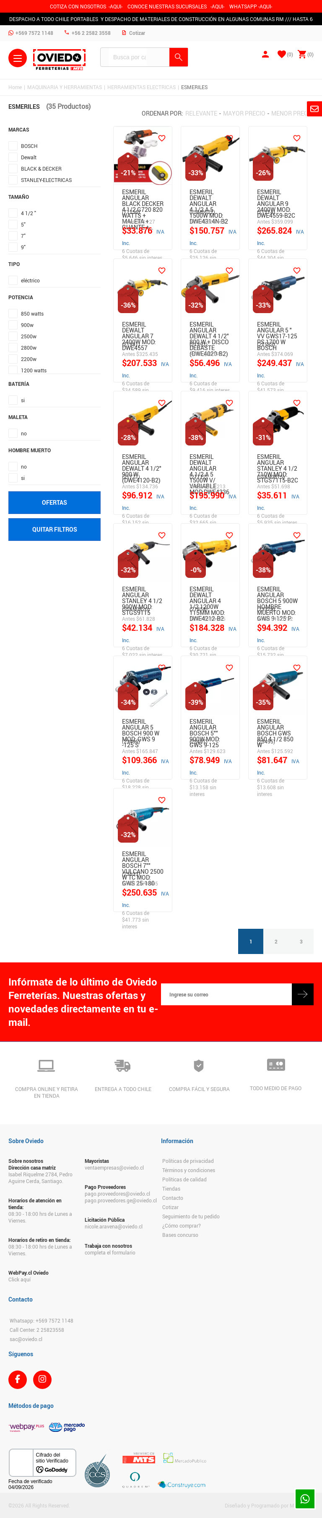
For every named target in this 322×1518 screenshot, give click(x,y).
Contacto (172, 1197)
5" (23, 224)
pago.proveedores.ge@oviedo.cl (119, 1200)
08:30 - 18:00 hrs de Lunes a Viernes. (40, 1217)
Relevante (201, 113)
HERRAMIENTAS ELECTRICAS (141, 87)
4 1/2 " (28, 213)
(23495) (266, 741)
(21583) (266, 344)
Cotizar (170, 1207)
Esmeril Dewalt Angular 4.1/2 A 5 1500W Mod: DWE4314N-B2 (209, 196)
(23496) (131, 741)
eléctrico (30, 280)
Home (15, 87)
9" (23, 247)
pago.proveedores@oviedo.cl (117, 1193)
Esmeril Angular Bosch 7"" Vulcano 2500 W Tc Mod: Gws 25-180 (143, 858)
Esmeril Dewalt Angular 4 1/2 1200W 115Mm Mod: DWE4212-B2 (207, 593)
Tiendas (171, 1188)
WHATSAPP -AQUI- (250, 6)
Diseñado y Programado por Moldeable (269, 1505)
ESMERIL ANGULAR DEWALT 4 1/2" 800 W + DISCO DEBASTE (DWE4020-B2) (209, 329)
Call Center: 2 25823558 (37, 1329)
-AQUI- (115, 6)
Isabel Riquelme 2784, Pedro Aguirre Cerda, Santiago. (40, 1177)
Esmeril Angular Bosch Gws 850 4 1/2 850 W (275, 726)
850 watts (32, 313)
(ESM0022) (202, 211)
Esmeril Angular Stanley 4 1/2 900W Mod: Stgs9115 (142, 593)
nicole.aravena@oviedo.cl (114, 1226)
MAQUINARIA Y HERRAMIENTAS (64, 87)
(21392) (199, 344)
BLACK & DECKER (41, 168)
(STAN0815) (271, 476)
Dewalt (28, 157)
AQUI (217, 6)
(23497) (199, 741)
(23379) (266, 609)
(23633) (131, 873)
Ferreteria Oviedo (59, 59)
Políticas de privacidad (188, 1160)
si (23, 400)
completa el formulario (110, 1252)
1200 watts (34, 370)
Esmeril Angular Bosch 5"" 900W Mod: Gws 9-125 (205, 726)
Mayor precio (244, 113)
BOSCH (29, 145)
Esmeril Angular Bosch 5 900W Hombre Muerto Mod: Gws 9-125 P (277, 593)
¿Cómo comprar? (181, 1225)
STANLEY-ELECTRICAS (46, 180)
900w (27, 325)
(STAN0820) (136, 609)
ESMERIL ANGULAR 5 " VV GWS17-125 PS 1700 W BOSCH (277, 329)
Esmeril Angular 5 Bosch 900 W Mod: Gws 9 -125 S (140, 726)
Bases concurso (180, 1234)
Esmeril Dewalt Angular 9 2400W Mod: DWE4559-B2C (276, 196)
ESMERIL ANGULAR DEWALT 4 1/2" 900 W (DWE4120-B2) (141, 461)
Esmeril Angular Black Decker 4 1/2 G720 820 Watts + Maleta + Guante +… (143, 196)
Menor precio (292, 113)
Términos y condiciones (188, 1170)
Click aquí (19, 1279)
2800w (28, 347)
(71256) (131, 211)
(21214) (266, 211)
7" (23, 235)
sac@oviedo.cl (26, 1339)
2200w (28, 359)
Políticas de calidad (184, 1179)
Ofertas (54, 502)
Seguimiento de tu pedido (191, 1216)
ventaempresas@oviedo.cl (114, 1167)
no (24, 433)
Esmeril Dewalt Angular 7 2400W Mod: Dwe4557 (139, 329)
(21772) (199, 476)
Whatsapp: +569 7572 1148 (41, 1320)
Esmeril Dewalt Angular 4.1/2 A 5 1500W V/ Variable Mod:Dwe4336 (209, 461)
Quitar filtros (54, 529)
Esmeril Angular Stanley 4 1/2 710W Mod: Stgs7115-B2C (277, 461)
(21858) (199, 609)
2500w (28, 336)
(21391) (131, 344)
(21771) (131, 476)
